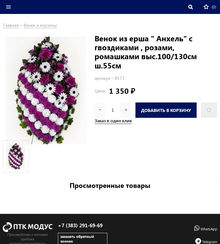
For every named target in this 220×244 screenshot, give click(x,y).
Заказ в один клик (113, 120)
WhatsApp (205, 228)
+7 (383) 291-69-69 (80, 225)
